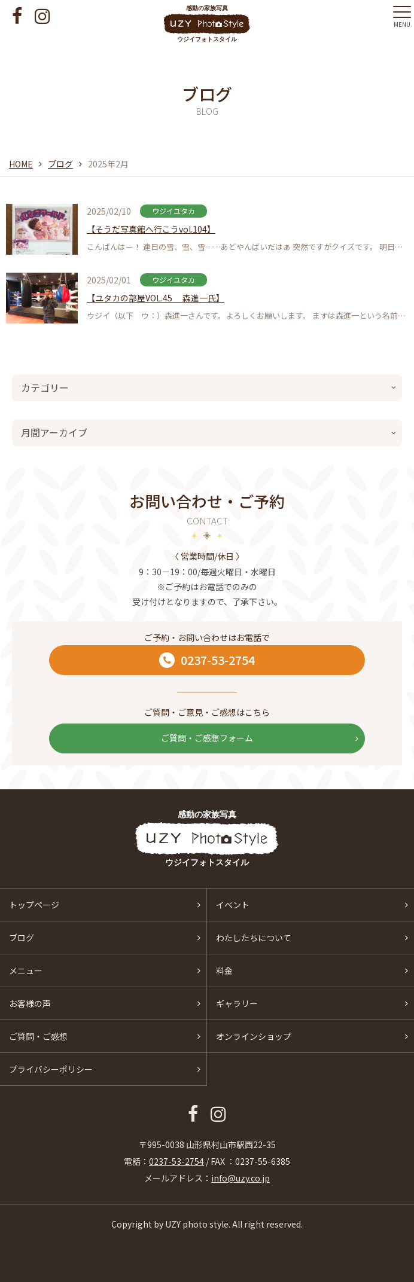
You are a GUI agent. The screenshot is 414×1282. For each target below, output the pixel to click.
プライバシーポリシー (51, 1069)
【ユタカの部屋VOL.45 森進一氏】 (155, 298)
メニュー (25, 970)
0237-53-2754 (207, 660)
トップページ (34, 905)
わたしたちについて (253, 938)
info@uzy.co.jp (240, 1178)
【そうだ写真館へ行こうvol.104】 (151, 229)
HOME (21, 164)
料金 (224, 970)
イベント (232, 905)
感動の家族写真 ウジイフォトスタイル (207, 23)
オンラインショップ (253, 1036)
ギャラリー (237, 1003)
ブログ (60, 164)
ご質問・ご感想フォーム (259, 738)
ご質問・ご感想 (38, 1036)
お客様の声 (30, 1003)
